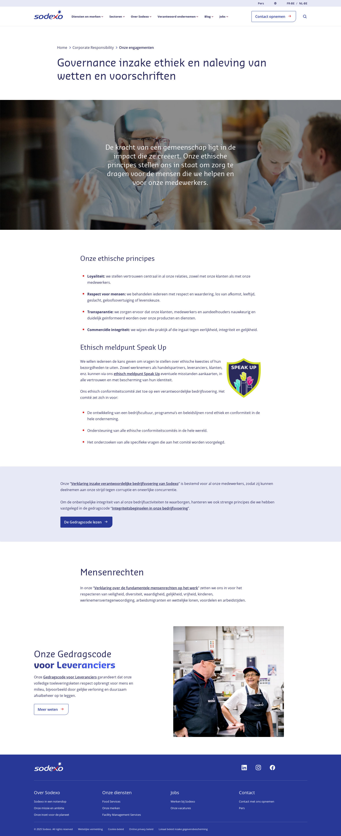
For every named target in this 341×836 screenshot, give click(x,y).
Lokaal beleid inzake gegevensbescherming (183, 829)
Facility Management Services (121, 815)
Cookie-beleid (116, 829)
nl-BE (303, 3)
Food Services (111, 801)
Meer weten (51, 709)
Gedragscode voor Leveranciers (70, 677)
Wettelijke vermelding (90, 829)
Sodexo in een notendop (50, 801)
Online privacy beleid (141, 829)
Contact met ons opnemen (256, 801)
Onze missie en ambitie (49, 808)
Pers (261, 3)
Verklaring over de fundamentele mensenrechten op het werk (146, 588)
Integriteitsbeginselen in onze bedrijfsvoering (150, 508)
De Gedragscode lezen (86, 522)
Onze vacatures (181, 808)
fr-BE (290, 3)
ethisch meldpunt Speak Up (137, 373)
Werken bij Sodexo (183, 801)
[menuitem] (48, 15)
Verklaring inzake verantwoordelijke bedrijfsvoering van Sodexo (125, 483)
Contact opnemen (273, 16)
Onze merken (111, 808)
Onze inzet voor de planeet (51, 815)
